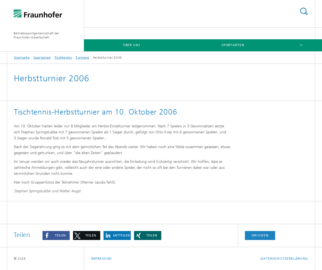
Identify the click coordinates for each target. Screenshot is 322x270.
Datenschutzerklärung (284, 258)
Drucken (260, 235)
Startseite (22, 57)
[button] (56, 235)
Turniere (82, 57)
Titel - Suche (303, 11)
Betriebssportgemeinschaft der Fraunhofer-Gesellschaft (36, 35)
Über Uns (131, 45)
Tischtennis (63, 57)
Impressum (101, 258)
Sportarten (232, 45)
